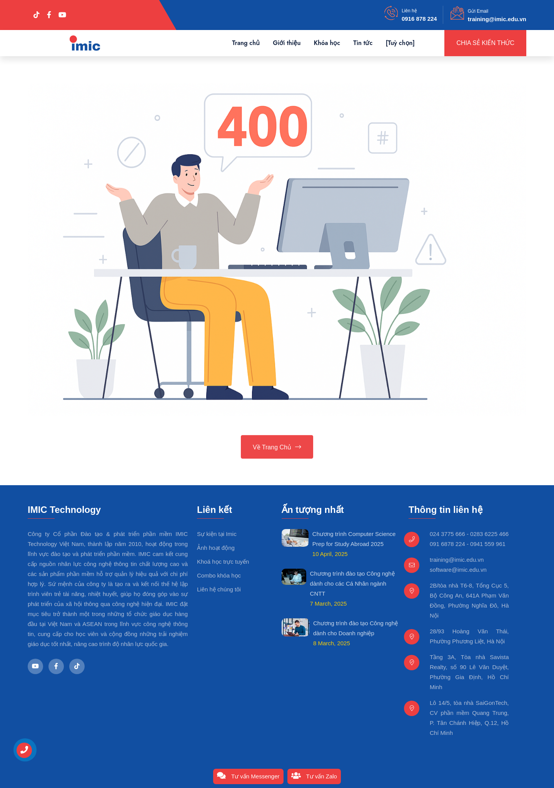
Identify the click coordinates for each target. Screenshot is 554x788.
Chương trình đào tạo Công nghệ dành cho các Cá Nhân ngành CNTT (352, 583)
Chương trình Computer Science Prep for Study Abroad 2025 (354, 539)
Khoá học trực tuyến (223, 561)
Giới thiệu (286, 42)
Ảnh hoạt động (216, 547)
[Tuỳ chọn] (400, 42)
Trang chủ (246, 42)
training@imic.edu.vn (497, 19)
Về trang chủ (277, 448)
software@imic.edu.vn (458, 569)
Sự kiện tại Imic (217, 534)
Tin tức (362, 42)
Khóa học (327, 42)
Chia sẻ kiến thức (485, 43)
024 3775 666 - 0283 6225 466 (469, 534)
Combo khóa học (219, 575)
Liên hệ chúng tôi (219, 589)
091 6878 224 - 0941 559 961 (468, 544)
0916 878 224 (419, 18)
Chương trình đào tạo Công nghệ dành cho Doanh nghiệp (355, 628)
